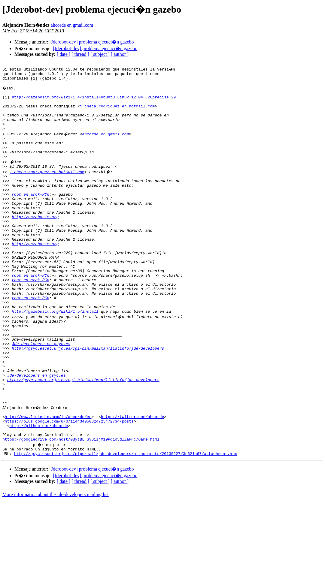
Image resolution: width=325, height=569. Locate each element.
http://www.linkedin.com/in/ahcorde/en (48, 479)
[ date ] (63, 54)
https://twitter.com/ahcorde (132, 479)
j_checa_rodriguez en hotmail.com (117, 112)
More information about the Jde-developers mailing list (55, 563)
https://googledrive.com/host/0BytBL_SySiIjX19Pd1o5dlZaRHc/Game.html (80, 506)
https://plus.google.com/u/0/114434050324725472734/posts (69, 485)
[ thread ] (80, 54)
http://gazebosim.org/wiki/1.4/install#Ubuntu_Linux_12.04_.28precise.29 (94, 101)
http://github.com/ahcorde (38, 490)
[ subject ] (100, 54)
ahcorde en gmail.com (72, 25)
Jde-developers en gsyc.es (41, 393)
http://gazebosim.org (35, 242)
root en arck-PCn (30, 215)
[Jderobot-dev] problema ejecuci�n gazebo (91, 41)
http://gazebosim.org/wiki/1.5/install (55, 355)
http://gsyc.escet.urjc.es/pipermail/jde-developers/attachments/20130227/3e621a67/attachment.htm (125, 522)
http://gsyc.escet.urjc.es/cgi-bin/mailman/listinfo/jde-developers (88, 398)
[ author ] (120, 54)
